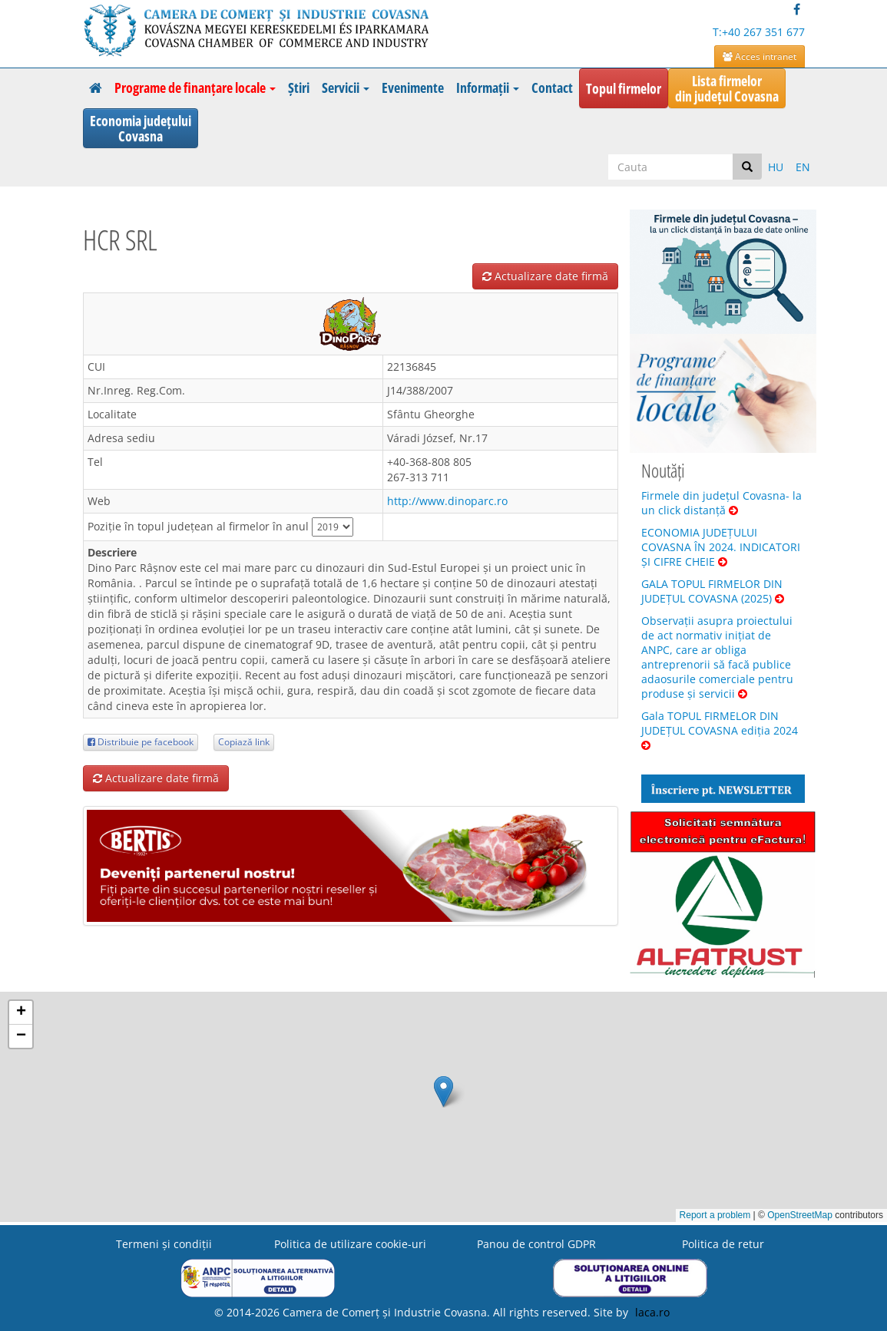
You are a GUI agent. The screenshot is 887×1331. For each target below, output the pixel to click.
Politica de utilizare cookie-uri (350, 1244)
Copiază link (244, 741)
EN (803, 167)
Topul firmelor (623, 88)
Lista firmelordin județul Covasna (727, 88)
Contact (552, 87)
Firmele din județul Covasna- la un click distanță (721, 502)
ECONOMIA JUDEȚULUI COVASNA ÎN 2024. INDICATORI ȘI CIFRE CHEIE (720, 547)
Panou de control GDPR (536, 1244)
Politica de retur (723, 1244)
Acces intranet (759, 56)
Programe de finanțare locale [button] (195, 87)
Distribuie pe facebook (141, 741)
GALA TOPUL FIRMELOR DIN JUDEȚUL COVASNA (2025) (712, 591)
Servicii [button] (345, 87)
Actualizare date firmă (545, 276)
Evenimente (413, 87)
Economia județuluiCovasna (140, 128)
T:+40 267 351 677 (759, 32)
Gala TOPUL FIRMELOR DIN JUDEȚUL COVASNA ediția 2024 (719, 729)
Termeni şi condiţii (164, 1244)
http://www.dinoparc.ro (447, 501)
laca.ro (652, 1312)
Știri (298, 87)
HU (775, 167)
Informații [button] (487, 87)
